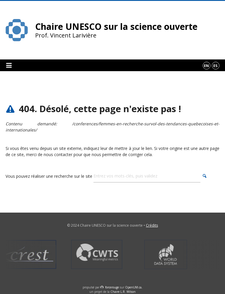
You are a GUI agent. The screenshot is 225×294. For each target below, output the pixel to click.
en (206, 65)
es (215, 65)
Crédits (152, 225)
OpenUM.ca (133, 287)
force (112, 287)
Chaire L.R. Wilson (123, 292)
